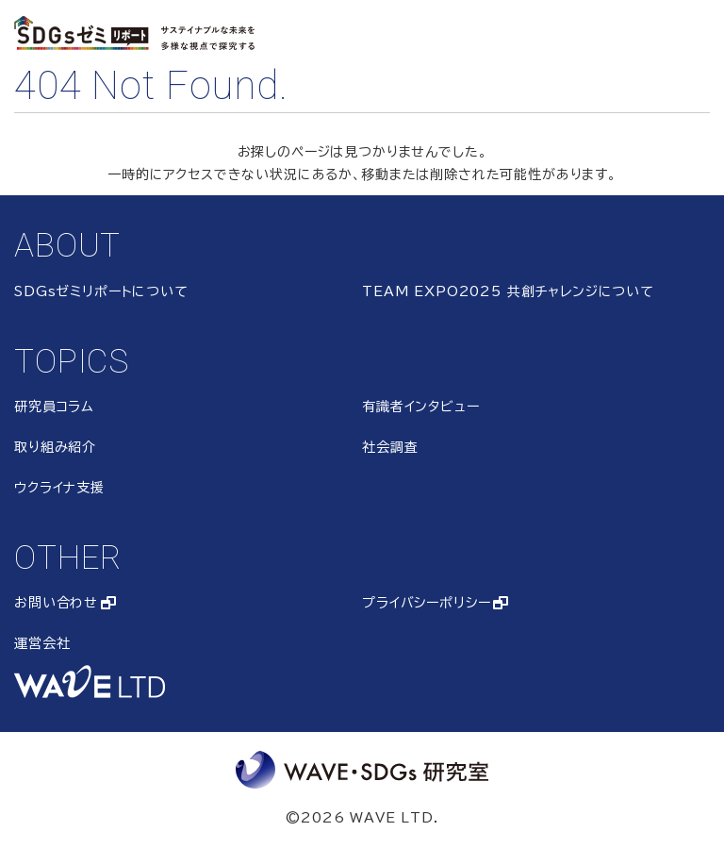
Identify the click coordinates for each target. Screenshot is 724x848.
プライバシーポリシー (426, 602)
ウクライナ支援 (59, 487)
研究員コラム (54, 406)
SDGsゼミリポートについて (101, 291)
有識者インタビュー (421, 406)
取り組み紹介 (55, 447)
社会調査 (390, 447)
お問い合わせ (56, 602)
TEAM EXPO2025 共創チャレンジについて (508, 291)
